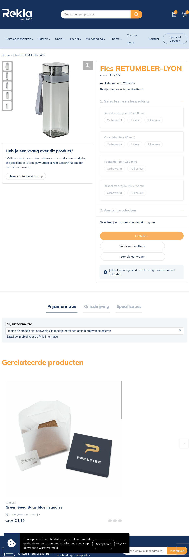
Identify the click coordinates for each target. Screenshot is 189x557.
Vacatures (55, 509)
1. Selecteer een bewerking (124, 101)
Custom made (132, 38)
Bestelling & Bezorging (111, 509)
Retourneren (104, 520)
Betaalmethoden (107, 514)
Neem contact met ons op (26, 176)
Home (6, 55)
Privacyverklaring (155, 509)
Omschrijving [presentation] (96, 296)
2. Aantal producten (118, 210)
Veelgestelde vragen (62, 526)
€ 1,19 (15, 439)
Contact (101, 503)
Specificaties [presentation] (126, 296)
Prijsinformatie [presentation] (64, 296)
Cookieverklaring (155, 503)
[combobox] (96, 14)
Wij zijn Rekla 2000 (62, 514)
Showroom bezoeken (63, 531)
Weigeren (120, 543)
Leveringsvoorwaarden (159, 520)
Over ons (55, 503)
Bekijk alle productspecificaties (121, 89)
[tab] (64, 296)
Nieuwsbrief (57, 520)
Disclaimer (150, 514)
